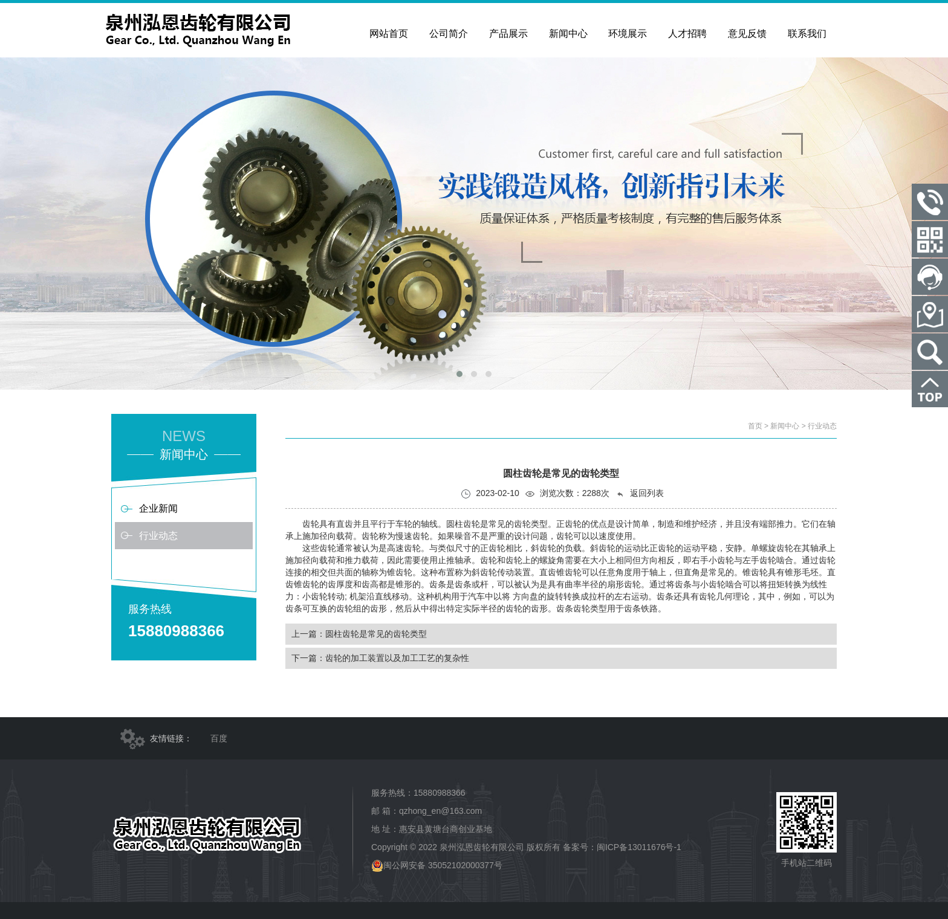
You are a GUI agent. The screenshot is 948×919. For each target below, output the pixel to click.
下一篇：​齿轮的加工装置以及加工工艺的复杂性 (380, 658)
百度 (218, 738)
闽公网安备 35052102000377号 (436, 865)
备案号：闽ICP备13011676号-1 (622, 847)
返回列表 (639, 493)
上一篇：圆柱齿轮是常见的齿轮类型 (359, 634)
